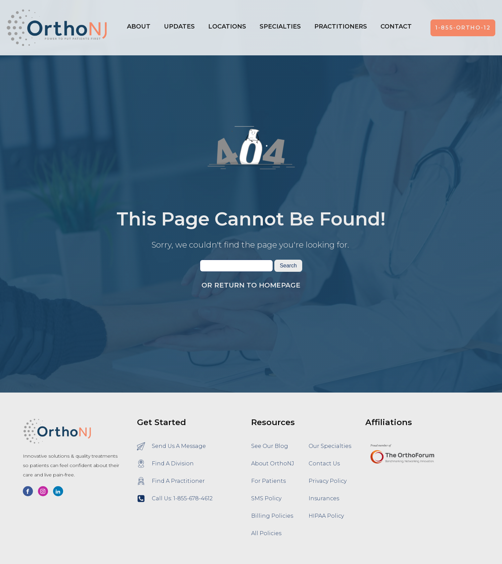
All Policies (266, 533)
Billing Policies (272, 516)
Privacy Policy (328, 481)
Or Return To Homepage (251, 285)
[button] (227, 28)
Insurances (324, 498)
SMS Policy (266, 498)
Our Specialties (330, 446)
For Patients (268, 481)
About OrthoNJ (272, 463)
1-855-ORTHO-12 (463, 27)
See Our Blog (269, 446)
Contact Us (324, 463)
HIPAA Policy (326, 516)
